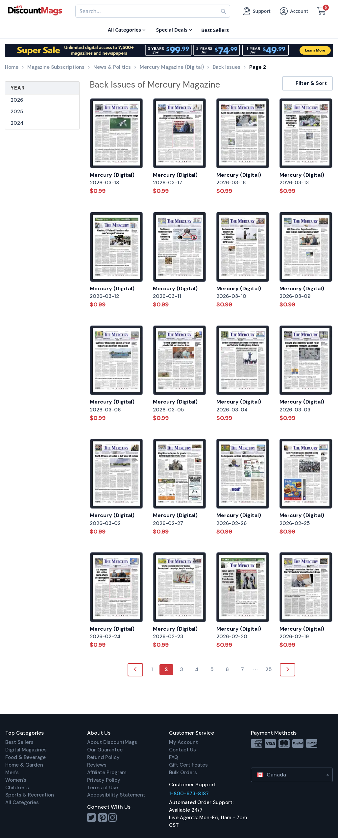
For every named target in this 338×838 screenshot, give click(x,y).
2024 (17, 123)
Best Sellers (19, 742)
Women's (15, 780)
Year (18, 88)
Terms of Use (102, 787)
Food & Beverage (25, 757)
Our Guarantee (105, 749)
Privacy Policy (103, 780)
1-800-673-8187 (189, 793)
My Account (183, 742)
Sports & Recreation (29, 795)
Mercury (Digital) (112, 174)
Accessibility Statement (116, 795)
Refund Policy (103, 757)
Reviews (97, 765)
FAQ (173, 757)
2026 (17, 100)
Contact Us (182, 749)
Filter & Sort (307, 83)
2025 (17, 111)
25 (268, 669)
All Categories (22, 802)
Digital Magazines (26, 749)
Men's (12, 772)
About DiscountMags (112, 742)
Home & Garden (24, 765)
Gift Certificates (188, 765)
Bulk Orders (183, 772)
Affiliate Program (106, 772)
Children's (17, 787)
